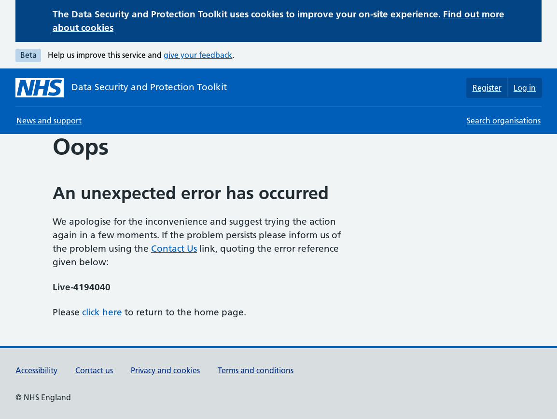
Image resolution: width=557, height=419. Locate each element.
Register (487, 88)
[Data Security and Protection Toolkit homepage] (121, 87)
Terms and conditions (255, 370)
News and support (49, 120)
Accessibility (36, 370)
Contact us (94, 370)
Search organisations (504, 120)
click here (102, 312)
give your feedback (198, 55)
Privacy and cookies (165, 370)
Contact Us (174, 248)
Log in (525, 88)
